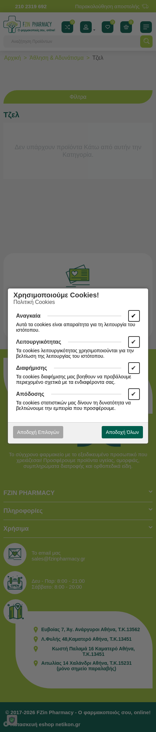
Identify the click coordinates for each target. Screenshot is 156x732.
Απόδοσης (30, 394)
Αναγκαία (28, 316)
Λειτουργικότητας (38, 342)
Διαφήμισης (31, 368)
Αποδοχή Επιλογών (38, 432)
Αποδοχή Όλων (122, 432)
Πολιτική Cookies (34, 302)
